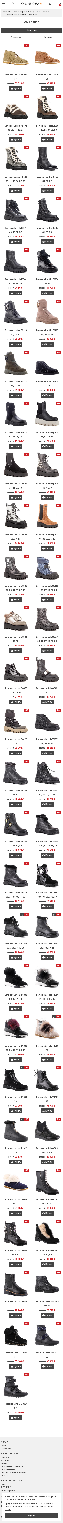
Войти (3, 1484)
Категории (31, 30)
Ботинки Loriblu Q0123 (16, 586)
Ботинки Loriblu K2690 (47, 126)
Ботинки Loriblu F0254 (47, 279)
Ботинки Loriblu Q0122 (47, 586)
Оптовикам (5, 1475)
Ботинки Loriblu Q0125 (16, 535)
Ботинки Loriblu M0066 (47, 1301)
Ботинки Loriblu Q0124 (47, 535)
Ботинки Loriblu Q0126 (47, 484)
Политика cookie (8, 1469)
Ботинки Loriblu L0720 (47, 75)
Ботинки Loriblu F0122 (16, 381)
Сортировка (16, 37)
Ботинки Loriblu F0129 (16, 330)
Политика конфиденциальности (14, 1466)
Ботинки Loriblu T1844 (47, 944)
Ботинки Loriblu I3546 (15, 279)
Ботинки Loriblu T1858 (47, 1046)
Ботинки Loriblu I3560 (47, 177)
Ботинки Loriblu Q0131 (47, 688)
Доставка (5, 1460)
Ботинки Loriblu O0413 (47, 1148)
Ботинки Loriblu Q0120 (16, 739)
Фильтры (48, 37)
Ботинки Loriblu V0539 (47, 739)
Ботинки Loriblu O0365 (47, 1199)
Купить (16, 88)
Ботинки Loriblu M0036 (47, 1352)
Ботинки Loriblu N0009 (16, 75)
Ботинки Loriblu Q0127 (16, 484)
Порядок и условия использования (15, 1472)
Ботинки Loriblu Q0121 (16, 637)
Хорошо (31, 1515)
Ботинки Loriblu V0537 (47, 790)
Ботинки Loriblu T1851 (47, 892)
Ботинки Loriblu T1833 (16, 1097)
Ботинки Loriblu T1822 (16, 1148)
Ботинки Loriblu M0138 (15, 1352)
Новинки (4, 1446)
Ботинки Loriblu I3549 (15, 228)
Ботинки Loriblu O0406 (16, 1301)
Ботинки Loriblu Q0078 (16, 688)
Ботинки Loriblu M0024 (15, 1404)
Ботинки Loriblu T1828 (16, 1046)
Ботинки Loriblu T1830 (16, 995)
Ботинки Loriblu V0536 (16, 841)
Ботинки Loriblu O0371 (16, 1199)
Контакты (5, 1457)
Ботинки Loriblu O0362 (47, 1250)
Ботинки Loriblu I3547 (47, 228)
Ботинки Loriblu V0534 (16, 892)
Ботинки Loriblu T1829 (47, 995)
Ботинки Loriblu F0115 (47, 381)
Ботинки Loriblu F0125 (47, 330)
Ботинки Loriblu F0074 (16, 432)
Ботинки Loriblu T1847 (16, 944)
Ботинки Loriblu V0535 (47, 841)
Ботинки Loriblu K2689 (16, 177)
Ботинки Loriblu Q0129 (47, 432)
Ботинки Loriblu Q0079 (47, 637)
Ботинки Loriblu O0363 (16, 1250)
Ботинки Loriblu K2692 (16, 126)
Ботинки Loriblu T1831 (47, 1097)
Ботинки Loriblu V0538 (16, 790)
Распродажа (6, 1449)
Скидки (4, 1463)
